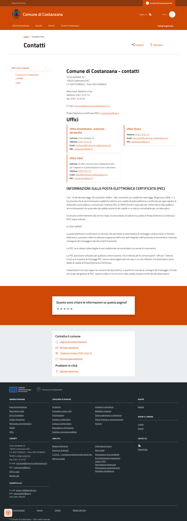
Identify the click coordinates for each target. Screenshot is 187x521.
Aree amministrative (18, 407)
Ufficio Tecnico (134, 128)
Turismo (98, 423)
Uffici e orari (14, 471)
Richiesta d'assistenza (104, 471)
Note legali (99, 450)
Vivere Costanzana (70, 25)
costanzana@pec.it (110, 113)
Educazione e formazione (63, 427)
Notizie (141, 407)
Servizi (51, 25)
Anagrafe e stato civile (62, 411)
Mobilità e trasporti (103, 411)
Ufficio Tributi (76, 158)
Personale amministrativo (20, 423)
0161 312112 (85, 141)
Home (26, 36)
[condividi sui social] (137, 45)
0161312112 (84, 171)
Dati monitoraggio (17, 510)
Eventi (140, 428)
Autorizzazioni (58, 415)
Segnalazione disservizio (105, 464)
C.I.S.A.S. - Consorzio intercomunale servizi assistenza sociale (72, 456)
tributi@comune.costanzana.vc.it (92, 174)
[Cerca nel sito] (171, 14)
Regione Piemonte (18, 3)
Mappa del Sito (79, 510)
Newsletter (143, 449)
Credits (58, 510)
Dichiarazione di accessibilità (107, 454)
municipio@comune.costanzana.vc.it (92, 106)
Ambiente (56, 407)
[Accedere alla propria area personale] (159, 3)
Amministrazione (20, 25)
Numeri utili (14, 475)
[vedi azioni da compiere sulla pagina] (156, 45)
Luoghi (141, 424)
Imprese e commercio (104, 407)
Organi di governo (17, 419)
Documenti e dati (16, 411)
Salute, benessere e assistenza (108, 415)
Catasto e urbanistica (61, 419)
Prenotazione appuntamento (107, 467)
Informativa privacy (103, 446)
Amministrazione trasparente (107, 458)
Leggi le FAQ (100, 461)
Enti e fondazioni (16, 415)
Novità (38, 25)
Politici (12, 427)
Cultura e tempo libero (61, 423)
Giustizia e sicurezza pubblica (64, 431)
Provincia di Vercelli (60, 450)
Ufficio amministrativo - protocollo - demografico (88, 130)
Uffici (11, 431)
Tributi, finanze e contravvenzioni (109, 419)
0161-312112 (142, 134)
